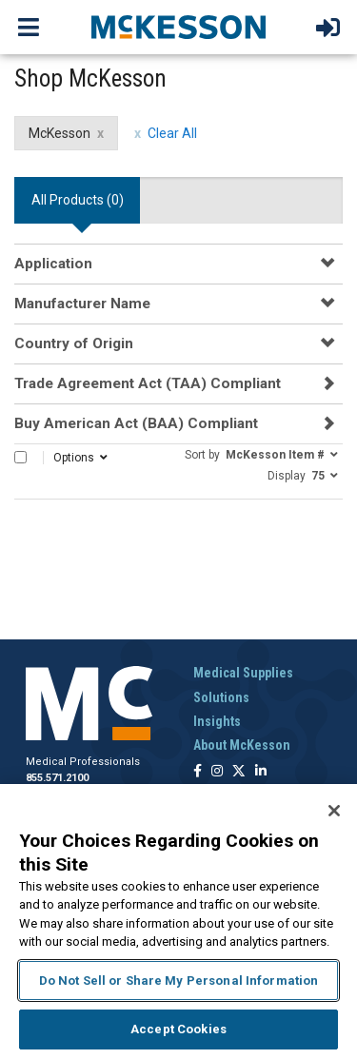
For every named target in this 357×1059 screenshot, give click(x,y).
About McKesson (241, 745)
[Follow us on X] (239, 772)
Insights (217, 721)
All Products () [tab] (77, 199)
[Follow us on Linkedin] (261, 772)
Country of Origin (73, 343)
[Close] (334, 811)
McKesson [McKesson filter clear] (59, 133)
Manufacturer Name (82, 303)
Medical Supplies (243, 672)
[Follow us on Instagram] (217, 772)
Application (53, 263)
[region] (178, 921)
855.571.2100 (57, 778)
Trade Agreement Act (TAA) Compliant (147, 383)
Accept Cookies (178, 1029)
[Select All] (20, 457)
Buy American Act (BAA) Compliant (136, 423)
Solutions (221, 697)
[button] (261, 453)
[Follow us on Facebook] (197, 772)
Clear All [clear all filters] (172, 133)
